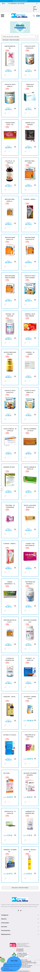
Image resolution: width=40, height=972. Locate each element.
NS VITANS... (6, 773)
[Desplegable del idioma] (3, 3)
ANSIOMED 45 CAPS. (9, 467)
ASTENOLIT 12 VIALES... (10, 735)
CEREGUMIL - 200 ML (9, 696)
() (35, 8)
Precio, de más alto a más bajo (20, 37)
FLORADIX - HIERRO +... (30, 199)
